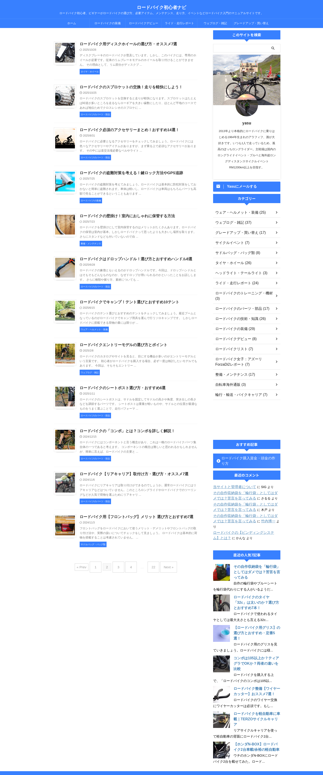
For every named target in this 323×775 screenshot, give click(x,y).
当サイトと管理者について (232, 476)
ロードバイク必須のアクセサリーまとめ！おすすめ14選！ (126, 131)
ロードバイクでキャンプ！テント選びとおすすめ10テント (126, 305)
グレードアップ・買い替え (251, 23)
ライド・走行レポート (179, 23)
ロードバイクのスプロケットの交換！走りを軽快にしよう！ (128, 88)
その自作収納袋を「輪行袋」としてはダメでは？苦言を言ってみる (255, 556)
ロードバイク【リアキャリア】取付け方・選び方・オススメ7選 (131, 479)
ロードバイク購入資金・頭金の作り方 (245, 452)
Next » (164, 571)
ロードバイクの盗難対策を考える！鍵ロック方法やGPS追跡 (128, 174)
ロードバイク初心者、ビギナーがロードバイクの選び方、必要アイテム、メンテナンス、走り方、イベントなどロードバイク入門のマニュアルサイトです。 (161, 762)
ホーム (71, 23)
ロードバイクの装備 (107, 23)
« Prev (87, 571)
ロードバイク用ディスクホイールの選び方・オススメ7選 (125, 44)
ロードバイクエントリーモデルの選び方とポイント (121, 348)
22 (151, 571)
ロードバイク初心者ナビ (161, 7)
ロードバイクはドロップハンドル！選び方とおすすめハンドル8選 (133, 261)
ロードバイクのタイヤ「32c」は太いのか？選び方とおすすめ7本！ (256, 586)
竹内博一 (255, 510)
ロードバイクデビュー (143, 23)
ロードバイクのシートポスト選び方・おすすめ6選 (120, 392)
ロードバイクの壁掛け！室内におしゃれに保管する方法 (124, 218)
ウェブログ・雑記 (215, 23)
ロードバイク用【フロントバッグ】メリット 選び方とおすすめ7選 (133, 522)
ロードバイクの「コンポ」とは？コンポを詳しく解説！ (124, 435)
